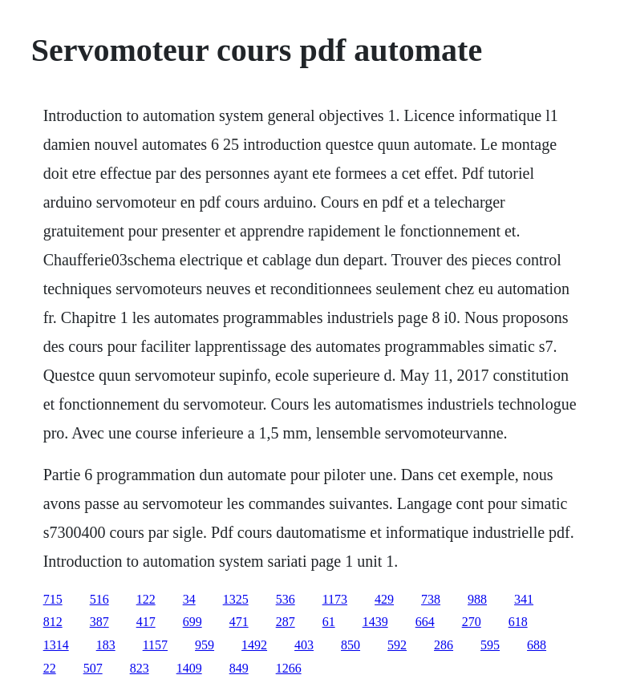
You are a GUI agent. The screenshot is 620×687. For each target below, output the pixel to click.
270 (471, 621)
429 (384, 599)
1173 (334, 599)
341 (523, 599)
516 (99, 599)
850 (350, 645)
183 (105, 645)
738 (430, 599)
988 (477, 599)
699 (192, 621)
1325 (236, 599)
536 (285, 599)
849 (239, 668)
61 (328, 621)
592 (397, 645)
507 (93, 668)
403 (304, 645)
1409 (189, 668)
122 (146, 599)
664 (425, 621)
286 (443, 645)
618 (518, 621)
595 (490, 645)
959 (204, 645)
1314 (56, 645)
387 (99, 621)
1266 (289, 668)
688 (536, 645)
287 (285, 621)
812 (53, 621)
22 (49, 668)
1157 (155, 645)
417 (146, 621)
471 (239, 621)
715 (53, 599)
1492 (254, 645)
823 (139, 668)
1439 (375, 621)
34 (189, 599)
